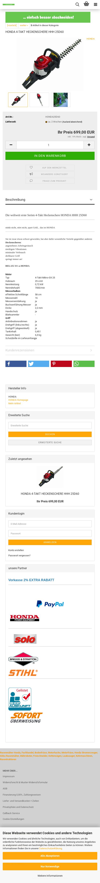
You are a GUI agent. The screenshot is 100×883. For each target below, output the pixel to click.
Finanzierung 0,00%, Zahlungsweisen (22, 794)
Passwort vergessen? (19, 555)
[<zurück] (12, 25)
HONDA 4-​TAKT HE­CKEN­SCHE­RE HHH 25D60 (50, 493)
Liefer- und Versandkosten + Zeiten (21, 801)
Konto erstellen (16, 550)
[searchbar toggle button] (77, 4)
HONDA (91, 38)
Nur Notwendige (50, 866)
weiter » (24, 25)
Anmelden (50, 542)
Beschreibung (15, 199)
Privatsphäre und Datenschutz (18, 807)
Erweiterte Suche (50, 442)
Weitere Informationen (50, 875)
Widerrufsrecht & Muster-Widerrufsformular (25, 782)
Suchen (50, 434)
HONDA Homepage (18, 400)
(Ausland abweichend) (72, 122)
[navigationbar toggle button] (95, 4)
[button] (10, 145)
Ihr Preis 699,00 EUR (50, 501)
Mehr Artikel (14, 403)
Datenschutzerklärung (50, 848)
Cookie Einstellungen (13, 819)
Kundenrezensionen (19, 350)
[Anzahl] (50, 145)
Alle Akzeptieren (50, 855)
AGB (5, 788)
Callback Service (11, 813)
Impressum (9, 776)
